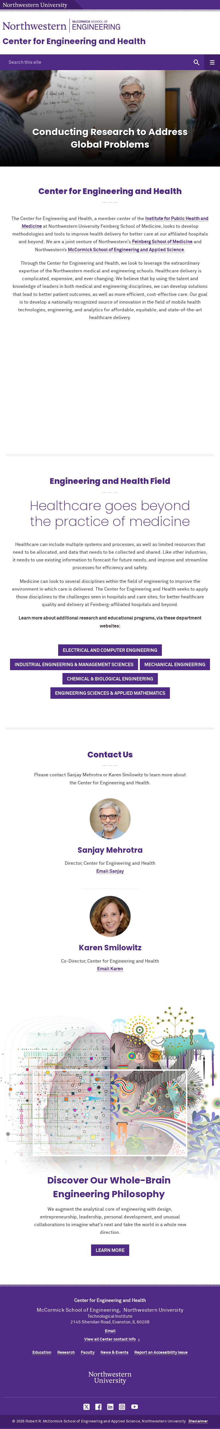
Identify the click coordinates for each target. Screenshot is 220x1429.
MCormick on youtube (134, 1406)
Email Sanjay (110, 871)
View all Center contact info (110, 1339)
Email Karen (110, 969)
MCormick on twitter (85, 1406)
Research (66, 1353)
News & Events (114, 1353)
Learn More (110, 1250)
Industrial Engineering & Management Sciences (74, 664)
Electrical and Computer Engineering (110, 650)
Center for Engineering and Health (74, 41)
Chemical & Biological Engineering (110, 679)
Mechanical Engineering (174, 664)
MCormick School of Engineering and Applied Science (126, 250)
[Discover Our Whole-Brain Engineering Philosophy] (110, 1112)
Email (110, 1331)
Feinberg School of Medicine (162, 242)
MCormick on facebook (97, 1406)
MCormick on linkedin (110, 1406)
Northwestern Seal (110, 1378)
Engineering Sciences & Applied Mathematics (110, 693)
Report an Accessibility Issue (161, 1353)
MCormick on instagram (122, 1406)
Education (41, 1353)
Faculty (88, 1353)
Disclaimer (198, 1421)
